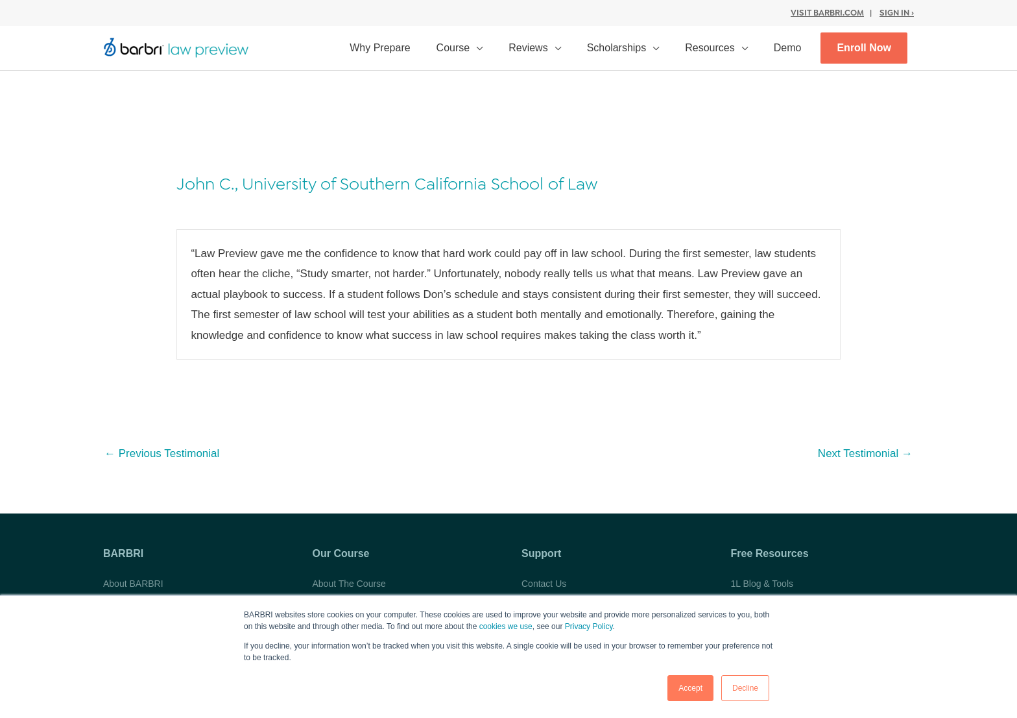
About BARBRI (133, 583)
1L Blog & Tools (762, 583)
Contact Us (543, 583)
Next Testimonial (865, 453)
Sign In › (896, 12)
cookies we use (505, 626)
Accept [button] (690, 688)
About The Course (349, 583)
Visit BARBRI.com (827, 12)
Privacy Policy (589, 626)
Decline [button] (745, 688)
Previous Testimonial (161, 453)
